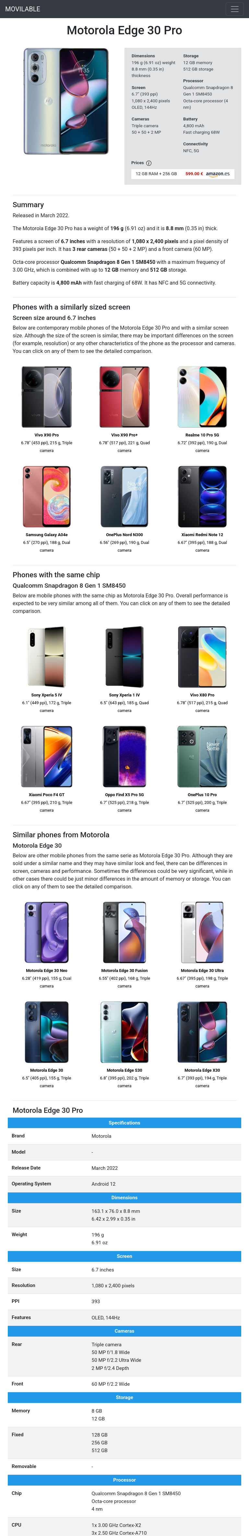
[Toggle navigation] (235, 9)
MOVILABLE (22, 9)
